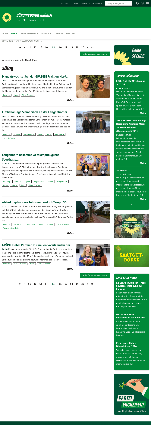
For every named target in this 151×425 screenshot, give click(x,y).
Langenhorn (29, 134)
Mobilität (31, 224)
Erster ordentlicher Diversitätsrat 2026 (126, 344)
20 (82, 47)
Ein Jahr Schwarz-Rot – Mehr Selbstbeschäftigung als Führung (131, 285)
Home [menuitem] (5, 33)
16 (60, 47)
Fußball (17, 134)
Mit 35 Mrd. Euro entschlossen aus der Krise (130, 315)
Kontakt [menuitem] (70, 33)
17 (65, 47)
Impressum (85, 3)
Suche (75, 3)
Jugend (27, 181)
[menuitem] (60, 3)
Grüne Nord (8, 41)
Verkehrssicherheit (11, 228)
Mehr (69, 100)
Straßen (50, 224)
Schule (14, 185)
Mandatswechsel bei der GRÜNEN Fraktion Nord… (36, 76)
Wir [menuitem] (13, 33)
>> (92, 47)
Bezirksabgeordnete (32, 41)
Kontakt (68, 3)
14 (46, 47)
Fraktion (6, 95)
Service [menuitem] (45, 33)
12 (35, 47)
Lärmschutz (19, 224)
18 (71, 47)
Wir (18, 41)
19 (77, 47)
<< (20, 47)
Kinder (50, 181)
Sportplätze (59, 134)
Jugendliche (39, 181)
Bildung (6, 181)
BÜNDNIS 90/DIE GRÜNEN (35, 15)
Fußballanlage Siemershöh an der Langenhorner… (37, 112)
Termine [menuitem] (58, 33)
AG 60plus (121, 170)
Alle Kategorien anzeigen (95, 53)
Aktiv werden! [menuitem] (28, 33)
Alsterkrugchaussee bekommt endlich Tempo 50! (36, 202)
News (16, 95)
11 (29, 47)
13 (40, 47)
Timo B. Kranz (28, 95)
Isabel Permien (20, 268)
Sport (48, 134)
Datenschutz (97, 3)
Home (60, 3)
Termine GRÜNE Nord (128, 76)
